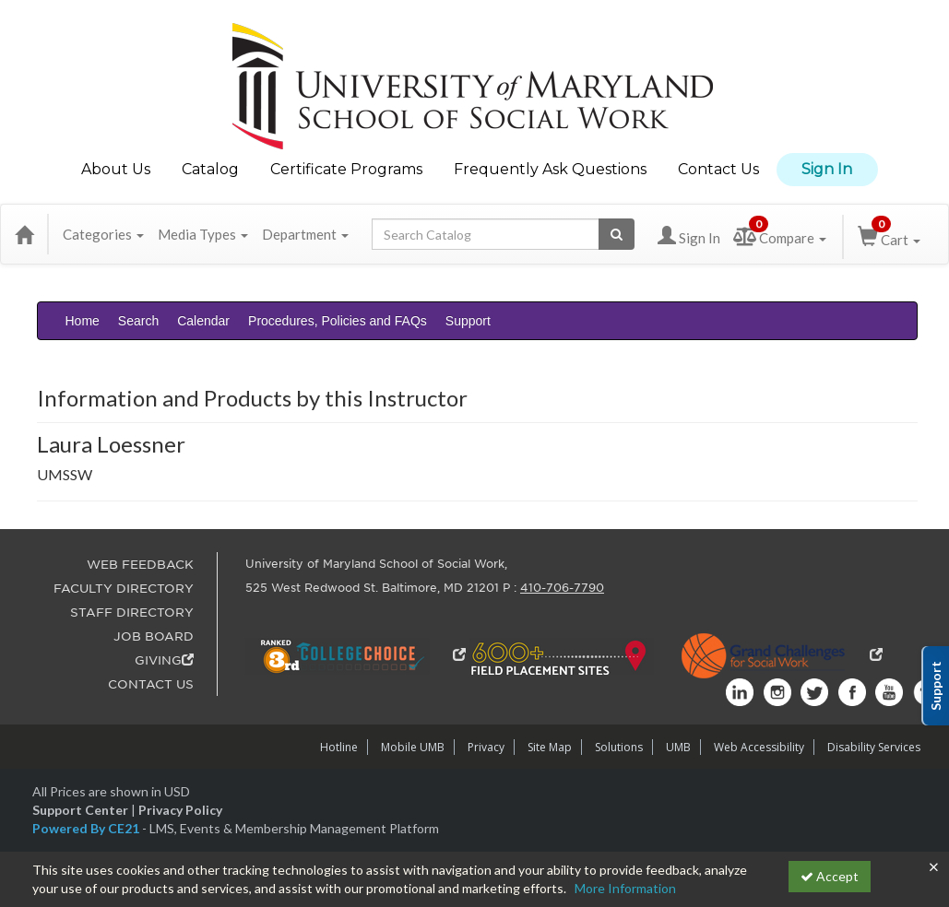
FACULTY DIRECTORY (123, 588)
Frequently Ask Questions (550, 169)
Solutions (619, 747)
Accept (830, 876)
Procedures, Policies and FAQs (337, 320)
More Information (625, 888)
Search (138, 320)
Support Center (80, 810)
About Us (115, 169)
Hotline (339, 747)
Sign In (826, 169)
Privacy (486, 747)
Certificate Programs (346, 169)
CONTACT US (151, 684)
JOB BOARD (153, 636)
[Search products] (617, 234)
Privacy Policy (180, 810)
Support (468, 320)
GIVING (164, 660)
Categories (103, 234)
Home (82, 320)
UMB (678, 747)
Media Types (203, 234)
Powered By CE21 (87, 828)
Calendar (203, 320)
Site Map (550, 747)
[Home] (24, 234)
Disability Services (873, 747)
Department (305, 234)
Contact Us (718, 169)
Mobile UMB (413, 747)
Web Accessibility (759, 747)
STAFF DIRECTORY (132, 612)
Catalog (210, 169)
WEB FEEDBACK (140, 564)
